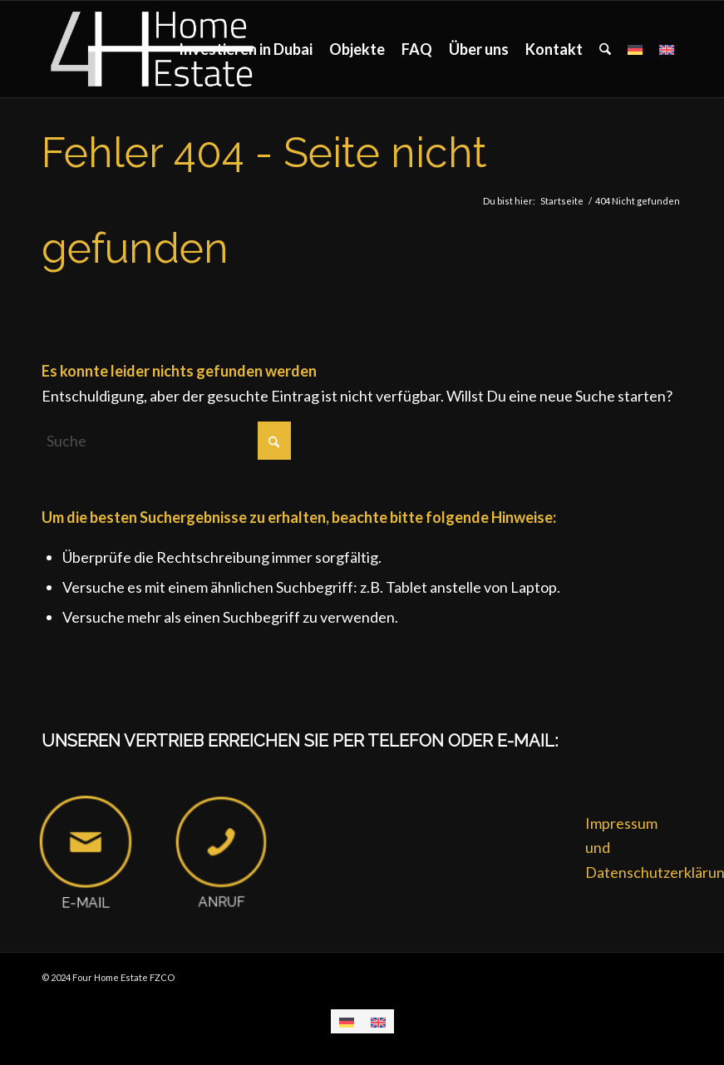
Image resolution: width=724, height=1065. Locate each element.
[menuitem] (245, 49)
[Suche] (605, 49)
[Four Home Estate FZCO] (153, 49)
